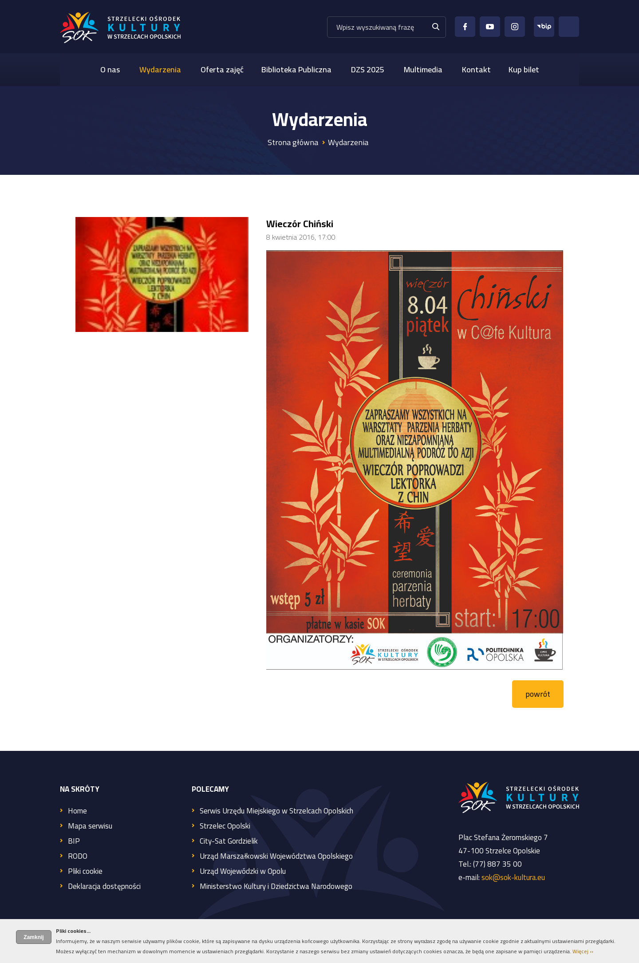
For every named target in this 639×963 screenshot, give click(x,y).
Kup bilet (524, 69)
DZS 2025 (367, 69)
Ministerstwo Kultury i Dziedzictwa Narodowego (276, 886)
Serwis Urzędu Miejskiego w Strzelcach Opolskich (276, 811)
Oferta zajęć (222, 69)
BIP (74, 841)
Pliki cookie (85, 871)
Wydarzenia (160, 69)
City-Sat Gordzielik (229, 841)
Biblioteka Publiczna (296, 69)
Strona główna (293, 142)
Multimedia (423, 69)
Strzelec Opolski (225, 826)
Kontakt (476, 69)
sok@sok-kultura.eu (513, 877)
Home (77, 811)
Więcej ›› (582, 951)
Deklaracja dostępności (104, 886)
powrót (537, 694)
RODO (77, 856)
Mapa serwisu (90, 826)
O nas (110, 69)
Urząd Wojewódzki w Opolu (243, 871)
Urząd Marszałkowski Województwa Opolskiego (276, 856)
